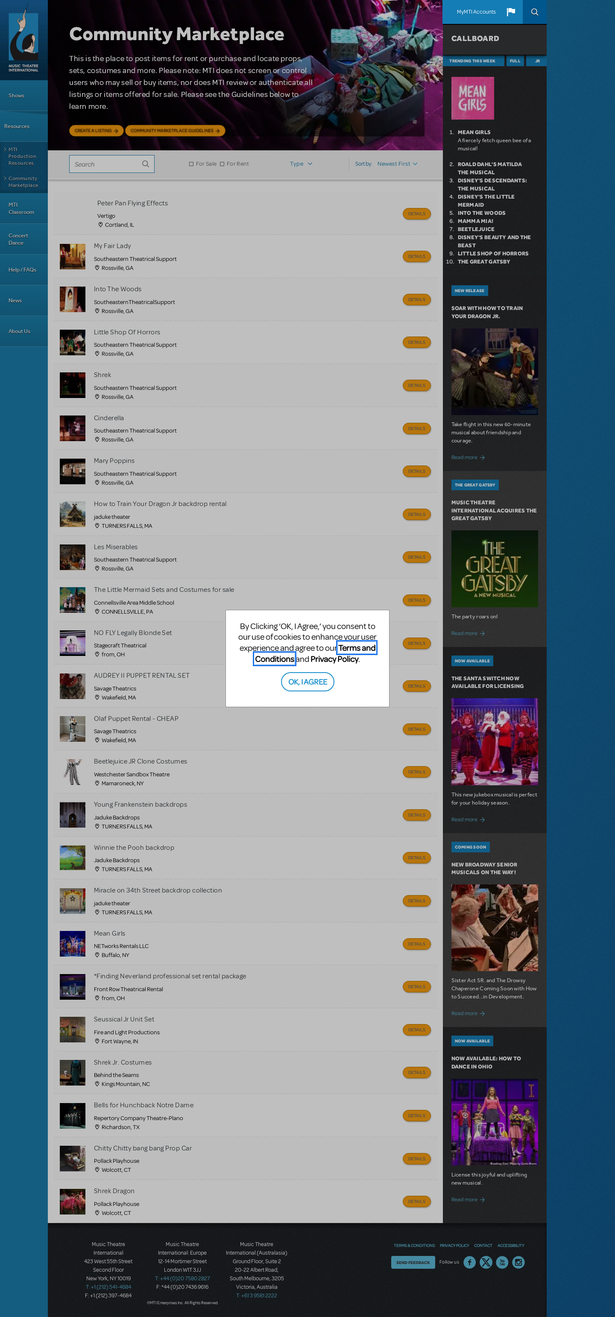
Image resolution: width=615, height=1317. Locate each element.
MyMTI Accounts (476, 12)
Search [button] (535, 12)
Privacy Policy (334, 658)
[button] (511, 12)
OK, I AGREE (307, 681)
